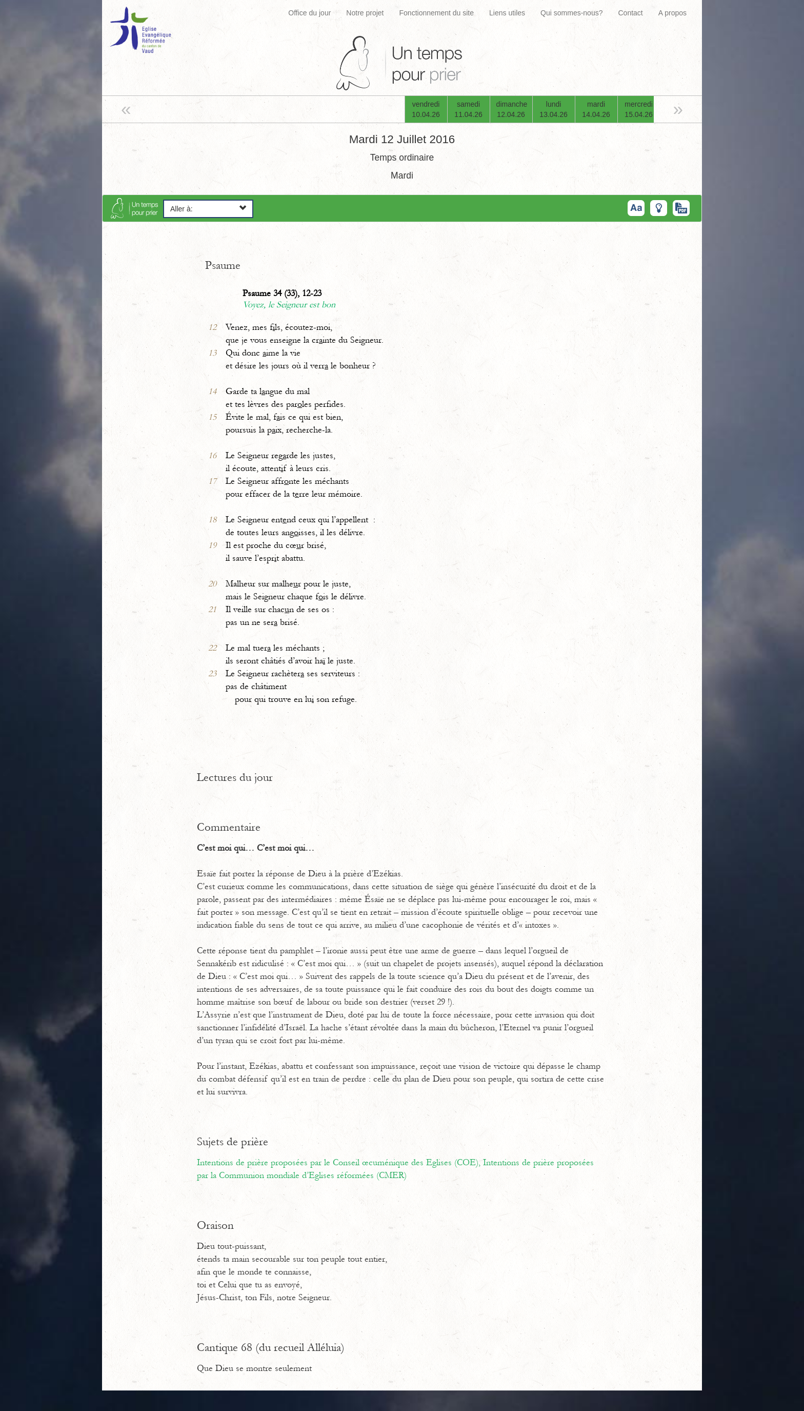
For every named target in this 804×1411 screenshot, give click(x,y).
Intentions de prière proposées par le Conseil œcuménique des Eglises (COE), (340, 1163)
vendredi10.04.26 (426, 109)
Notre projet (365, 13)
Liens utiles (507, 13)
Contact (630, 13)
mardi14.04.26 (596, 109)
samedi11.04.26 (468, 109)
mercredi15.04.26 (639, 109)
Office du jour (309, 13)
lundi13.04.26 (553, 109)
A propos (672, 13)
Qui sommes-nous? (571, 13)
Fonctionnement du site (436, 13)
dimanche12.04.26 (512, 109)
